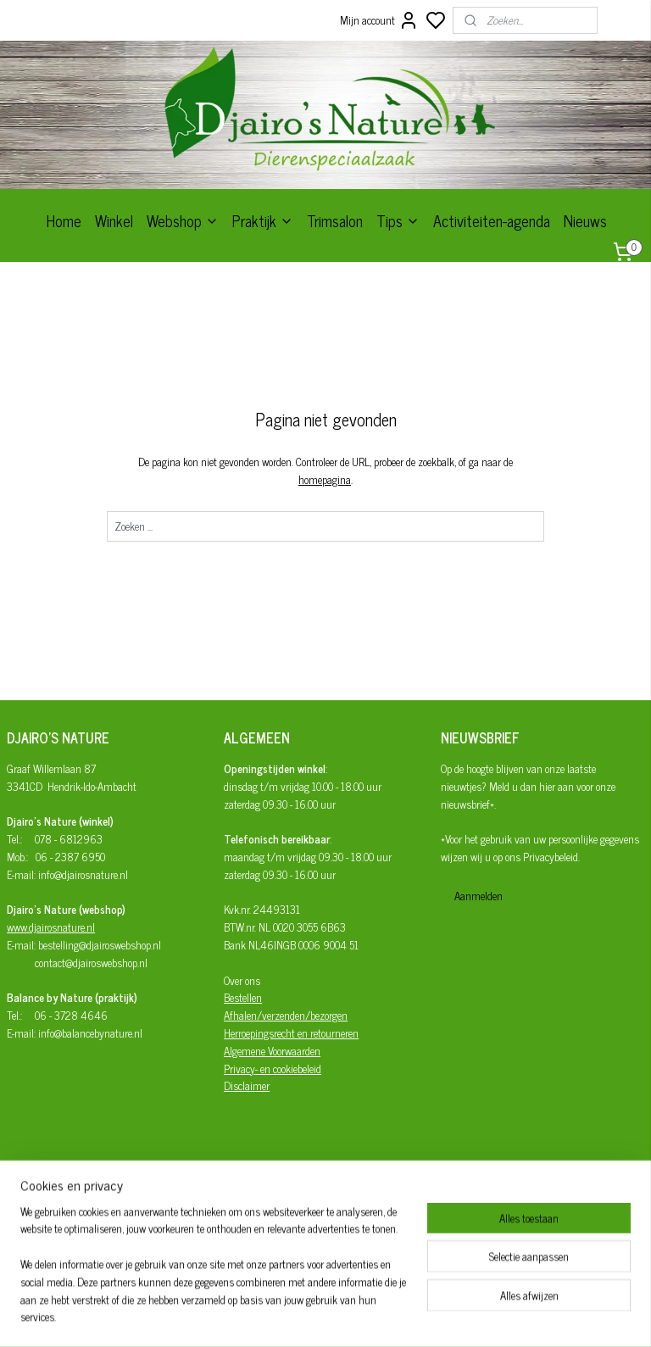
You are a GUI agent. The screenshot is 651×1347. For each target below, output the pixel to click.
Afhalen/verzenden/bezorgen (286, 1015)
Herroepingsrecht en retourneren (291, 1033)
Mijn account (379, 20)
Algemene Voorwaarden (272, 1051)
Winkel (114, 220)
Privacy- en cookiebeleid (272, 1068)
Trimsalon (335, 220)
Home (64, 220)
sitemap (377, 1315)
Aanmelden (478, 895)
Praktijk (262, 220)
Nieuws (585, 220)
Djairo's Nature (286, 1203)
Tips (398, 220)
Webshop (183, 220)
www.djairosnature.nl (51, 927)
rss (402, 1315)
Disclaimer (247, 1085)
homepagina (324, 478)
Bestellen (243, 997)
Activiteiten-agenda (491, 220)
